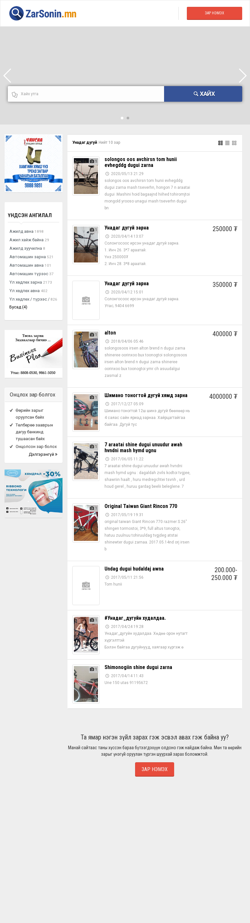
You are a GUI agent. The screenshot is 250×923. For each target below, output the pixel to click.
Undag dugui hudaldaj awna (134, 569)
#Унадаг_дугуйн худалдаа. (135, 618)
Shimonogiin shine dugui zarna (138, 667)
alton (110, 333)
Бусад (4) (18, 307)
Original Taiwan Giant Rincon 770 (140, 506)
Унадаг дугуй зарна (126, 228)
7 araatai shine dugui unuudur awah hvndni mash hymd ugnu (143, 447)
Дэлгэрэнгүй (43, 454)
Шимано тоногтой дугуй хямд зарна (146, 395)
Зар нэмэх (155, 769)
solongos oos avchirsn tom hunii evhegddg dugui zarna (140, 162)
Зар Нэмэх (214, 13)
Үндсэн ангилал (30, 215)
